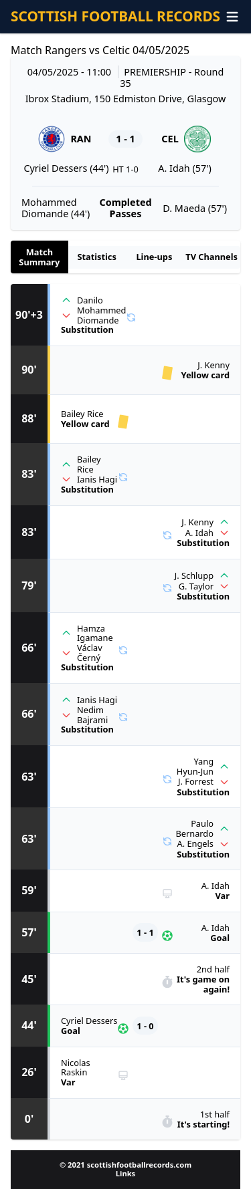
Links (125, 1173)
